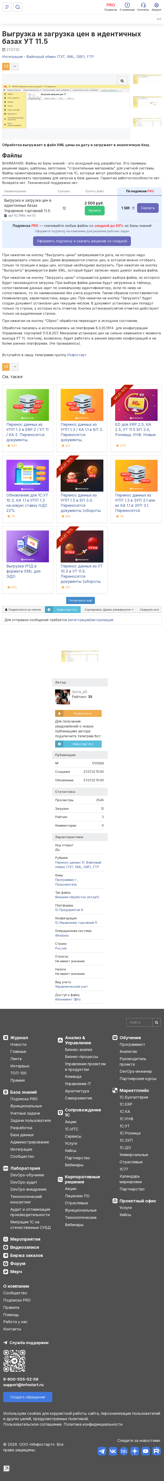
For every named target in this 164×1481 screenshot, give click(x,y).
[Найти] (156, 1022)
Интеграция (21, 1149)
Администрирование (29, 1142)
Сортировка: (109, 609)
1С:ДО (125, 1147)
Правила (11, 1307)
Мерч (16, 1271)
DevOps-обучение (27, 1175)
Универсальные (134, 1154)
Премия (17, 1080)
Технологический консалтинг (26, 1199)
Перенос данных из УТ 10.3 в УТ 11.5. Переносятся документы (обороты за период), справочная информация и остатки (82, 581)
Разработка (21, 1127)
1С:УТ (125, 1126)
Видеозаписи (24, 1247)
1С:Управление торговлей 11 (76, 923)
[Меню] (7, 7)
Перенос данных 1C (70, 862)
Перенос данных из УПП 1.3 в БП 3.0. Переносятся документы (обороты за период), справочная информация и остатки (82, 510)
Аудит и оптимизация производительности (30, 1212)
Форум (17, 1263)
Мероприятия (25, 1239)
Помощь (11, 1314)
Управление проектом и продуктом (85, 1067)
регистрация (79, 620)
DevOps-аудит (23, 1182)
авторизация (102, 620)
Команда (73, 1076)
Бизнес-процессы (81, 1056)
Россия (60, 948)
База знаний (23, 1092)
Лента (16, 1058)
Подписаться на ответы (23, 609)
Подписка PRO (24, 1099)
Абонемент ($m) (68, 999)
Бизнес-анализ (78, 1049)
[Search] (143, 1022)
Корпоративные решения (82, 1179)
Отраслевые (76, 1203)
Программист (66, 880)
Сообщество (22, 1156)
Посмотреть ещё (80, 600)
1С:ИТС (71, 1129)
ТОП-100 (18, 1073)
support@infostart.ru (23, 1385)
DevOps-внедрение (28, 1189)
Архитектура (77, 1091)
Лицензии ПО (77, 1196)
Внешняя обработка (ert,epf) (77, 897)
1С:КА (125, 1111)
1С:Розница (130, 1133)
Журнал (19, 1037)
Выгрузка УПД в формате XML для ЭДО (23, 571)
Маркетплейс (134, 1090)
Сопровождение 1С (83, 1112)
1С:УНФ (126, 1119)
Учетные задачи (25, 1113)
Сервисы (73, 1136)
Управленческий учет (71, 986)
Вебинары (74, 1165)
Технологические (81, 1217)
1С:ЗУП (126, 1140)
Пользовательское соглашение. (33, 1424)
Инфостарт (76, 355)
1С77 (124, 1169)
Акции (70, 1122)
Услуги (71, 1143)
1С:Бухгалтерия (134, 1097)
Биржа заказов (26, 1255)
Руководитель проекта (133, 1061)
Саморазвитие (78, 1098)
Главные (18, 1051)
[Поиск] (17, 7)
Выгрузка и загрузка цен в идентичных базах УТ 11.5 (71, 38)
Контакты (12, 1329)
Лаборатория (25, 1168)
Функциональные (26, 1106)
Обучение (130, 1037)
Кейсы (70, 1150)
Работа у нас (15, 1321)
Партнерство (77, 1158)
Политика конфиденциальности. (93, 1424)
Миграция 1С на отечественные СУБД (30, 1225)
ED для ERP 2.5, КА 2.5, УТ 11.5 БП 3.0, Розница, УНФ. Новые (135, 429)
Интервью (19, 1066)
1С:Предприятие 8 (69, 910)
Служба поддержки (28, 1342)
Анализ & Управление (78, 1040)
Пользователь (66, 884)
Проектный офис (138, 1200)
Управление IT (78, 1083)
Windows (62, 935)
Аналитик (128, 1051)
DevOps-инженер (136, 1071)
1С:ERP (126, 1104)
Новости (18, 1044)
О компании (16, 1286)
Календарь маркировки (131, 1179)
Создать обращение (27, 1397)
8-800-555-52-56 (20, 1379)
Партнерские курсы (138, 1078)
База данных (22, 1135)
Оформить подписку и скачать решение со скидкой (82, 241)
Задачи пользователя (30, 1120)
